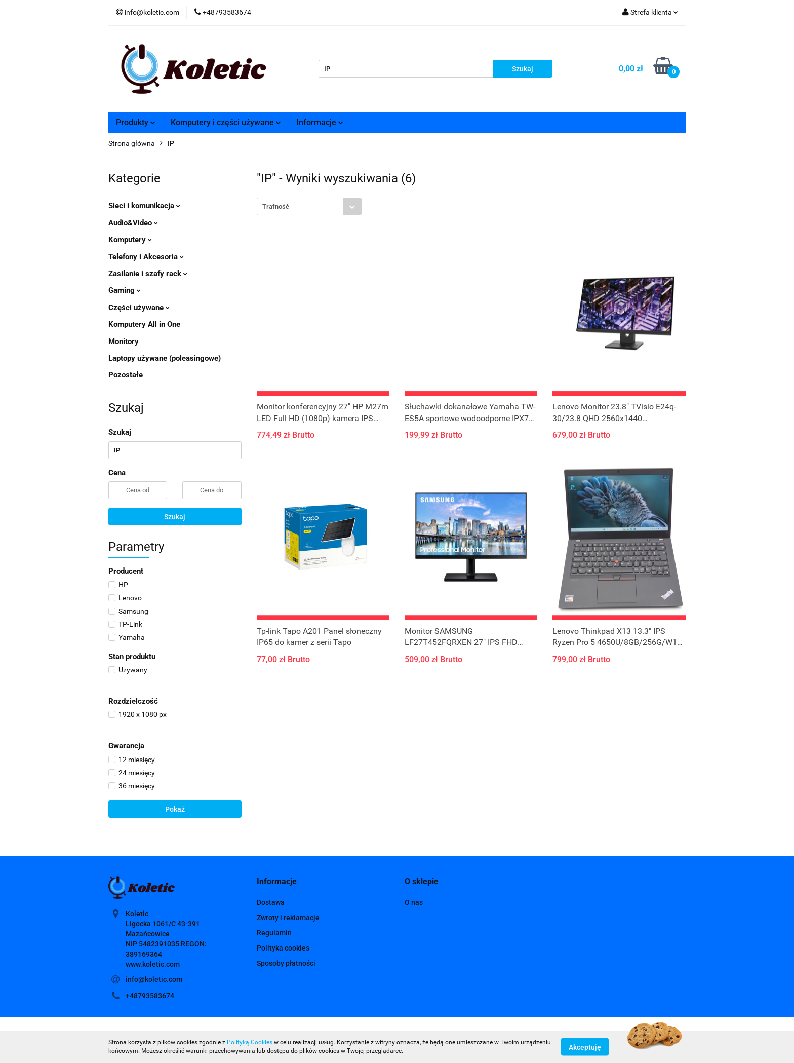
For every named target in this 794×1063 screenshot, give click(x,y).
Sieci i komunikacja (144, 205)
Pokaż (175, 809)
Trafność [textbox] (275, 206)
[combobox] (309, 206)
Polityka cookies (283, 948)
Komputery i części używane (226, 122)
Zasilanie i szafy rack (147, 273)
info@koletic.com (154, 979)
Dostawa (271, 902)
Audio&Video (133, 222)
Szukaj (174, 517)
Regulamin (274, 933)
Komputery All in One (144, 324)
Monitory (123, 341)
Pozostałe (125, 374)
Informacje (319, 122)
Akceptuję (585, 1047)
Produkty (135, 122)
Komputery (130, 239)
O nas (414, 902)
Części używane (139, 307)
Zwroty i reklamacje (288, 918)
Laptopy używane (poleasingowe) (164, 358)
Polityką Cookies (249, 1042)
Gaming (124, 290)
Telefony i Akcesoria (146, 256)
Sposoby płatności (286, 963)
